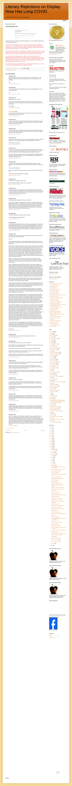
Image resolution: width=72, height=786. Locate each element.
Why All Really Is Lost (54, 309)
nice (51, 393)
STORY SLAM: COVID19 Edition (56, 419)
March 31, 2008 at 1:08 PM (14, 390)
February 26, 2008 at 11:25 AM (14, 175)
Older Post (43, 430)
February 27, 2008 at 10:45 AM (14, 330)
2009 (51, 446)
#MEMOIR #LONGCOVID (55, 406)
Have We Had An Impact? (56, 471)
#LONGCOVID (53, 395)
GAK (51, 383)
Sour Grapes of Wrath (54, 322)
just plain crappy (53, 355)
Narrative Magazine (53, 372)
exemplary (52, 341)
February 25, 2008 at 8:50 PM (14, 144)
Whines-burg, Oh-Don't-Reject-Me (57, 505)
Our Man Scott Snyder (54, 293)
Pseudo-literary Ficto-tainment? (56, 301)
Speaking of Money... (55, 524)
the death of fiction (53, 344)
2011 (51, 443)
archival (51, 366)
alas (51, 370)
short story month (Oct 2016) (55, 410)
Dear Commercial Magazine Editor (56, 297)
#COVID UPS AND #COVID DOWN (56, 381)
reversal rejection (53, 365)
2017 (51, 435)
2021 (51, 430)
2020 (51, 431)
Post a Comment (10, 428)
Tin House (52, 405)
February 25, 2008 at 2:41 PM (14, 115)
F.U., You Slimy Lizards (54, 292)
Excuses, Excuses (53, 323)
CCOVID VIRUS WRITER (55, 402)
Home (25, 430)
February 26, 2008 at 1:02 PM (14, 218)
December (53, 449)
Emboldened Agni (53, 287)
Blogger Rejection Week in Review (57, 508)
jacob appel (52, 358)
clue (13, 416)
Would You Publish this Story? (55, 312)
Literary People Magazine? (56, 476)
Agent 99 (52, 373)
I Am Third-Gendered (54, 308)
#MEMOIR (52, 413)
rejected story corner (54, 390)
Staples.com (58, 772)
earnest (51, 337)
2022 (51, 428)
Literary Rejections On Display (54, 616)
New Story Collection (54, 386)
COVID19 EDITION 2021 (54, 408)
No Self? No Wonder (55, 472)
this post (56, 101)
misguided (52, 331)
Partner (51, 417)
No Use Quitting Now (55, 480)
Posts (51, 635)
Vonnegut (52, 398)
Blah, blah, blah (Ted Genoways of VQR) (57, 294)
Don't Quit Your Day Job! (55, 493)
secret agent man (53, 384)
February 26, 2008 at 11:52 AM (14, 184)
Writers (51, 420)
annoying (52, 342)
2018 (51, 433)
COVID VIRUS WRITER (54, 352)
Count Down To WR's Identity (55, 376)
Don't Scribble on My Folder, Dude (57, 478)
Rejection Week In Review (56, 538)
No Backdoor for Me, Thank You (57, 499)
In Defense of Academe (54, 300)
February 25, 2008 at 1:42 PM (14, 83)
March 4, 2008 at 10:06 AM (13, 357)
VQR (51, 377)
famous (51, 332)
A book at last (52, 346)
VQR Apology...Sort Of (54, 296)
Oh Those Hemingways (55, 516)
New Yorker (52, 356)
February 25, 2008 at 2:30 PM (14, 107)
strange (14, 70)
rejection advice (53, 363)
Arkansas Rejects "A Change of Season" (58, 533)
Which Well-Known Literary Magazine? (58, 513)
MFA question (11, 70)
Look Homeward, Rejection (56, 507)
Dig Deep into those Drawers (55, 311)
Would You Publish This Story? (57, 534)
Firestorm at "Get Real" (54, 299)
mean (51, 369)
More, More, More (54, 531)
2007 (51, 545)
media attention (53, 360)
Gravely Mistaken (54, 510)
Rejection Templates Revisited (55, 320)
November (53, 451)
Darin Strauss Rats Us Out (55, 289)
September (53, 454)
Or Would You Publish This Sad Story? (58, 530)
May (52, 460)
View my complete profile (53, 54)
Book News (53, 515)
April (52, 462)
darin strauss (52, 379)
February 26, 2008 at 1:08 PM (14, 230)
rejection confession (54, 338)
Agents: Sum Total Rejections (55, 316)
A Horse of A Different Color (56, 483)
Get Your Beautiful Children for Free (57, 469)
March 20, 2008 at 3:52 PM (14, 374)
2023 (51, 427)
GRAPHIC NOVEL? (53, 409)
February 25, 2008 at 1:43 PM (14, 94)
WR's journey (52, 335)
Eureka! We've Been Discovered (56, 307)
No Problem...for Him (55, 491)
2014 (51, 439)
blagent (51, 380)
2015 (51, 438)
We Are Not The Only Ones (56, 539)
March (52, 463)
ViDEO (51, 351)
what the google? (53, 367)
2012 (51, 441)
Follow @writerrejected (53, 278)
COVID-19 (52, 397)
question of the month (54, 348)
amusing (51, 345)
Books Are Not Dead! (55, 496)
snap (51, 412)
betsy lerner (52, 388)
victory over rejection (54, 362)
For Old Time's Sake (55, 521)
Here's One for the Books (56, 525)
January (53, 543)
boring (51, 334)
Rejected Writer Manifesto (55, 303)
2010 (51, 444)
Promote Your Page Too (53, 630)
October (53, 452)
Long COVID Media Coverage (55, 416)
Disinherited (52, 403)
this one (61, 101)
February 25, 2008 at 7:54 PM (14, 134)
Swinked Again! (54, 536)
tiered (51, 394)
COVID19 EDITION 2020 (54, 353)
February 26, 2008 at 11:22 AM (14, 158)
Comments (52, 637)
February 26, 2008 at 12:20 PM (14, 194)
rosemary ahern (53, 359)
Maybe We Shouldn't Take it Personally (58, 494)
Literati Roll (52, 319)
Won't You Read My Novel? (56, 512)
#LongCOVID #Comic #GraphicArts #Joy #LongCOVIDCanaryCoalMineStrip (57, 400)
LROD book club (53, 391)
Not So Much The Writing (56, 541)
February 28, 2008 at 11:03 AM (14, 337)
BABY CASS (52, 415)
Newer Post (8, 430)
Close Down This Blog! (54, 290)
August (52, 455)
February (53, 465)
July (52, 457)
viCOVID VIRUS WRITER (55, 422)
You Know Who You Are (54, 285)
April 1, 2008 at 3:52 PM (13, 425)
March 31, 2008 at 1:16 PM (14, 400)
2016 (51, 436)
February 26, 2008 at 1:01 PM (14, 209)
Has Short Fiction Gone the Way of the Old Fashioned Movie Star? (58, 305)
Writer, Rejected (12, 111)
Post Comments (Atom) (15, 432)
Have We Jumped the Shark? (56, 522)
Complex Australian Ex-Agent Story (57, 487)
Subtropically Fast (54, 481)
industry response (53, 349)
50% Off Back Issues (54, 286)
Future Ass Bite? (53, 326)
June (52, 459)
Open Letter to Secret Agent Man (56, 283)
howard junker (52, 387)
